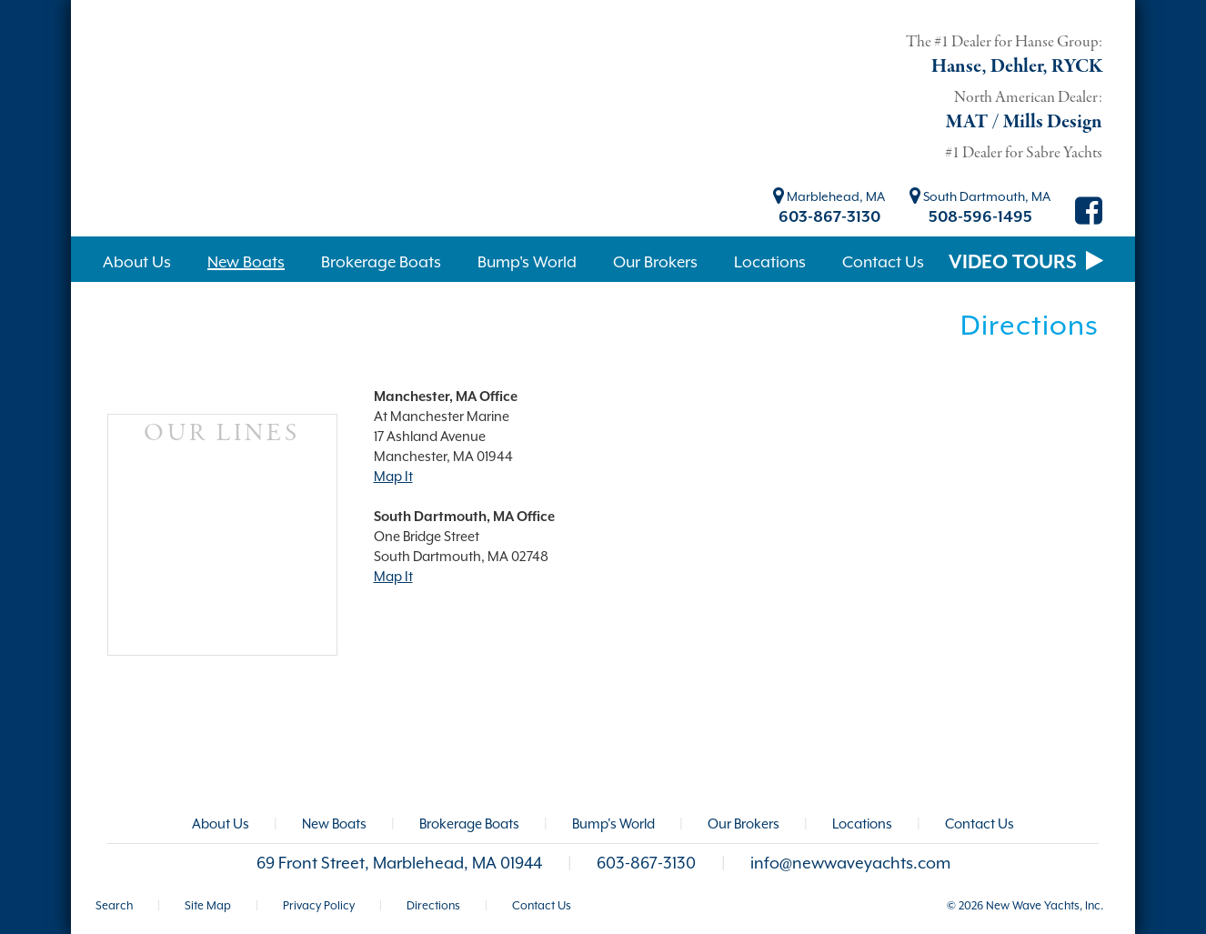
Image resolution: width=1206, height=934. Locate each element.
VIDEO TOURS (1026, 262)
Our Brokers (743, 823)
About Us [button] (137, 262)
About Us (220, 823)
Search (114, 905)
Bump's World (613, 823)
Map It (393, 476)
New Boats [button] (246, 262)
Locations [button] (770, 262)
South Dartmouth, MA (980, 196)
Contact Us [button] (883, 262)
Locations (862, 823)
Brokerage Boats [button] (381, 262)
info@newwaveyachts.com (850, 863)
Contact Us (979, 823)
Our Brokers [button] (655, 262)
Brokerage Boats (469, 823)
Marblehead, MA (829, 196)
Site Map (208, 905)
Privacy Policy (319, 905)
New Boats (334, 823)
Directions (433, 905)
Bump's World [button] (527, 262)
